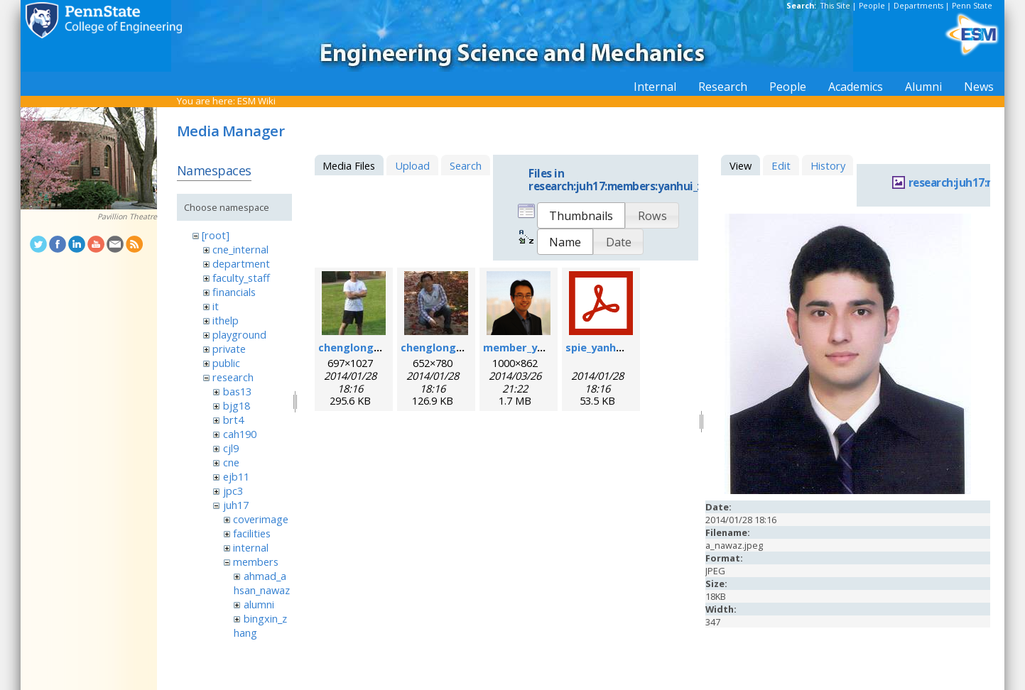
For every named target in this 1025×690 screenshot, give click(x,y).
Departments (918, 6)
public (226, 363)
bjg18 (236, 405)
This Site (835, 6)
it (215, 306)
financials (234, 292)
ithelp (225, 320)
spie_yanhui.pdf (605, 347)
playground (239, 334)
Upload (412, 165)
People (872, 6)
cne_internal (240, 249)
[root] (215, 235)
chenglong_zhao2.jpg (456, 347)
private (229, 348)
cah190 (239, 434)
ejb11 (236, 476)
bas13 (237, 391)
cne (231, 462)
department (241, 263)
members (255, 561)
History (827, 165)
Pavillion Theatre (127, 216)
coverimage (260, 519)
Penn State (972, 6)
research (233, 377)
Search (466, 165)
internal (251, 547)
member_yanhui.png (535, 347)
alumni (259, 604)
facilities (252, 533)
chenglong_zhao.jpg (370, 347)
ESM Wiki (256, 100)
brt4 (233, 419)
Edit (781, 165)
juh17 (236, 505)
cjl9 (231, 448)
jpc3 (233, 490)
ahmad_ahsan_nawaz (262, 583)
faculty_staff (241, 277)
